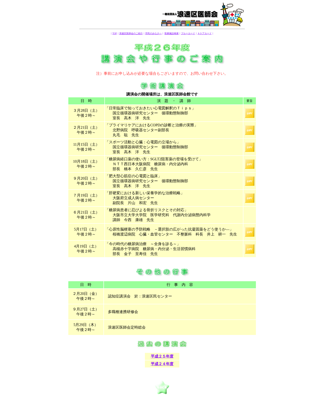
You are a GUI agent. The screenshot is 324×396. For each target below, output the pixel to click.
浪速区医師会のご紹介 (131, 33)
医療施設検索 (171, 33)
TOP (114, 33)
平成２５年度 (162, 356)
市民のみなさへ (153, 33)
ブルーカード (188, 33)
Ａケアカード (204, 33)
